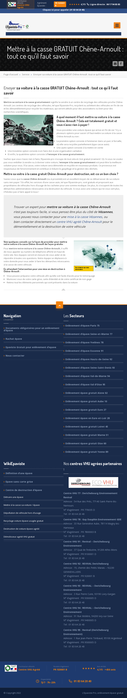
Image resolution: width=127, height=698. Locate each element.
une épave (13, 497)
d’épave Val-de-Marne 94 (87, 376)
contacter (15, 355)
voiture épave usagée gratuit (23, 520)
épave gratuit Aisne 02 (86, 392)
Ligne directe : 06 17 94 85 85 (103, 4)
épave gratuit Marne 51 (86, 435)
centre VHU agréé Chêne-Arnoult (79, 222)
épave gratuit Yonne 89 (86, 451)
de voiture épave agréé (21, 528)
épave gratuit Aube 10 (86, 401)
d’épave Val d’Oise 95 (85, 384)
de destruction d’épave (24, 490)
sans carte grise (19, 481)
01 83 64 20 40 (82, 681)
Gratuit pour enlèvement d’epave (31, 347)
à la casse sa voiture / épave (22, 504)
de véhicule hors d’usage (22, 512)
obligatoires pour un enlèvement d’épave (31, 329)
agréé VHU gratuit (19, 536)
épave (14, 338)
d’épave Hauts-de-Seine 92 (88, 359)
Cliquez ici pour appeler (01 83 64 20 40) (64, 9)
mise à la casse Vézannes (84, 217)
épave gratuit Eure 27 (85, 409)
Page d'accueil (11, 74)
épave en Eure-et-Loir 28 (87, 418)
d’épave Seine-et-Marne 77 (88, 334)
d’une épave (19, 473)
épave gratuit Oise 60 (85, 443)
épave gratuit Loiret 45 (86, 426)
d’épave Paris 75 (82, 325)
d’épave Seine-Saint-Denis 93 (90, 367)
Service (25, 74)
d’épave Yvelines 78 (84, 342)
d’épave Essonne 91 (84, 350)
